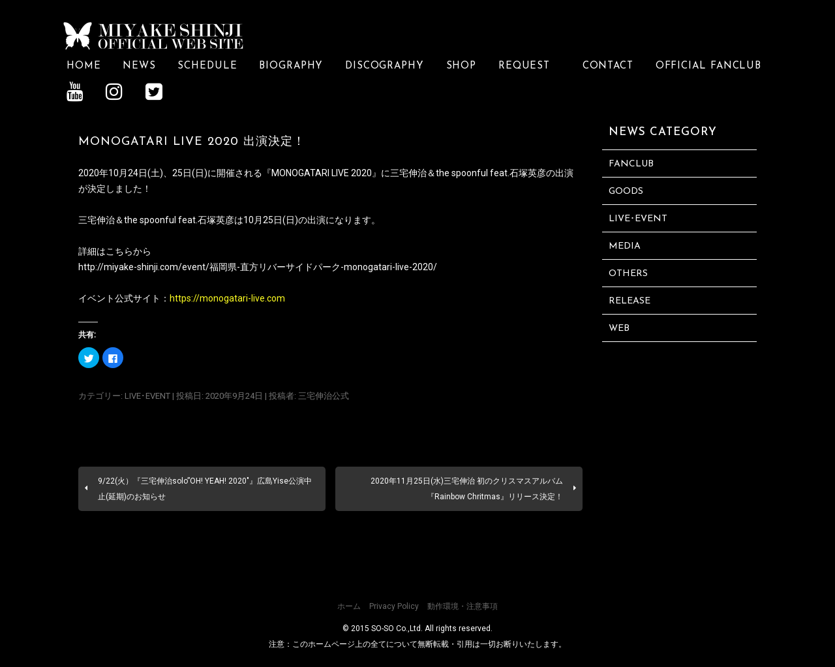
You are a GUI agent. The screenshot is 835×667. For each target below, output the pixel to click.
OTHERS (628, 273)
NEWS (139, 65)
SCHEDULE (207, 65)
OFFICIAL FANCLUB (709, 65)
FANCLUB (631, 163)
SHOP (461, 65)
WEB (619, 328)
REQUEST (529, 65)
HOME (84, 65)
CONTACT (608, 65)
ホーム (349, 605)
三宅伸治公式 (323, 395)
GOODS (626, 191)
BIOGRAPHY (291, 65)
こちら (119, 250)
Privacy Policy (394, 605)
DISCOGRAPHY (384, 65)
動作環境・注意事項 (462, 605)
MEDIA (625, 246)
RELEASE (629, 300)
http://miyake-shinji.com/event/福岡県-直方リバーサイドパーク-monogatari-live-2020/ (257, 266)
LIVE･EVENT (147, 395)
